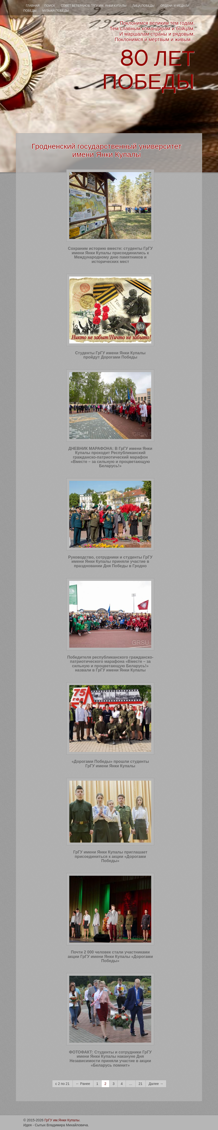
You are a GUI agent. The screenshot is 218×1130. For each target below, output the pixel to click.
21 (141, 1084)
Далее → (156, 1084)
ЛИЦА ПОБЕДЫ (143, 5)
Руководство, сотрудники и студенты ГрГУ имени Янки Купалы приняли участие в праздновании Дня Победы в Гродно (110, 561)
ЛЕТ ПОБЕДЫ (148, 70)
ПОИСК (49, 5)
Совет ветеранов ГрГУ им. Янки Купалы (93, 5)
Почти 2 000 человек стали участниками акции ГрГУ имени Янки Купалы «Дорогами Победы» (110, 956)
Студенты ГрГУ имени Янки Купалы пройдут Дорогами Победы (110, 355)
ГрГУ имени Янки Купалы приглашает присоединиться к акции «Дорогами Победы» (110, 856)
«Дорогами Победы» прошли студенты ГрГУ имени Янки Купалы (110, 763)
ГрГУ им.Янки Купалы (61, 1120)
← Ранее (83, 1084)
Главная (32, 5)
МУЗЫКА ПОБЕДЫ (55, 10)
